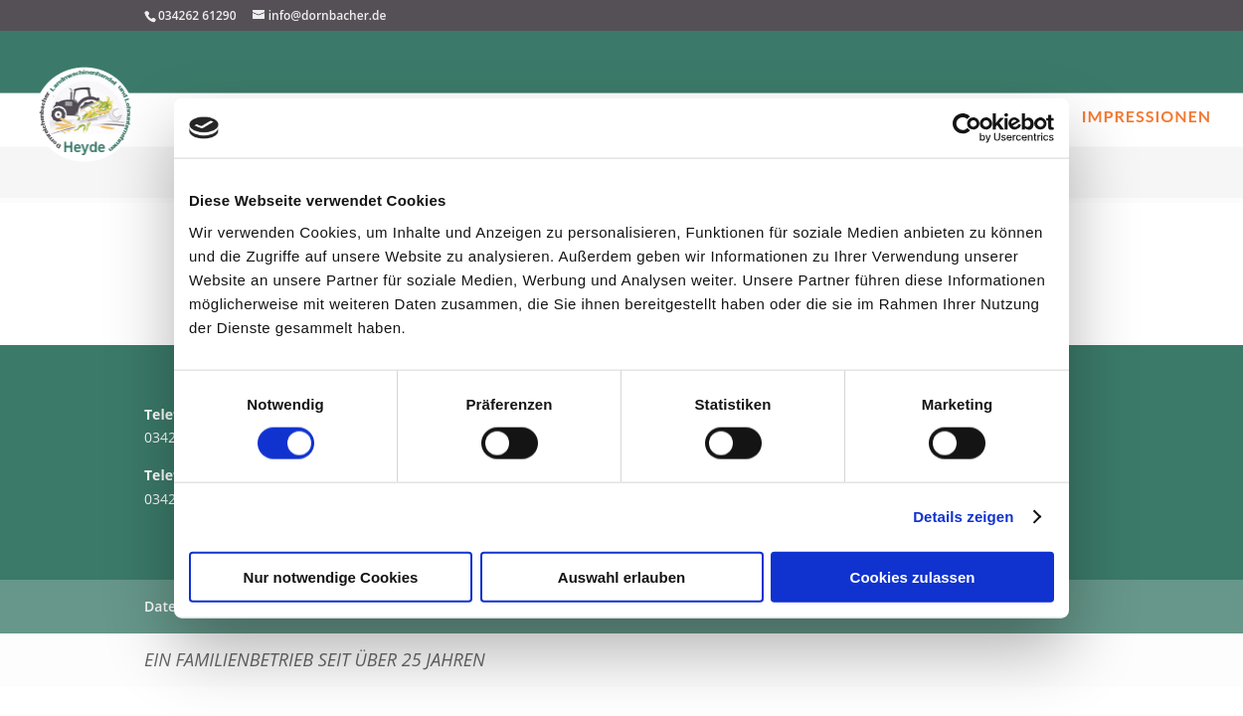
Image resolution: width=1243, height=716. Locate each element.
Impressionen (1146, 117)
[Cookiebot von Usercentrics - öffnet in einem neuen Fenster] (967, 128)
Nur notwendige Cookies (331, 576)
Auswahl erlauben (621, 576)
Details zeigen (963, 516)
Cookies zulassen (913, 576)
